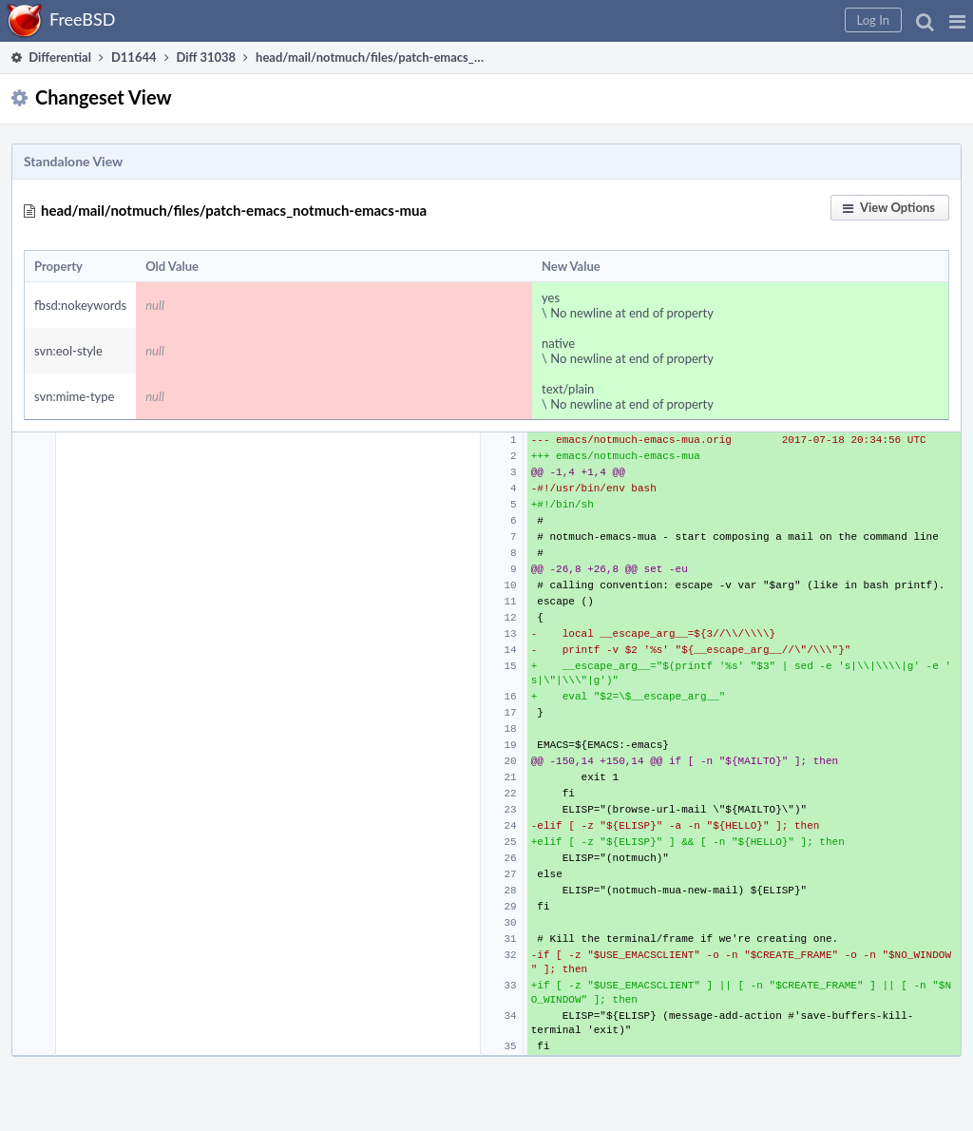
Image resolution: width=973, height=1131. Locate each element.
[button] (957, 21)
